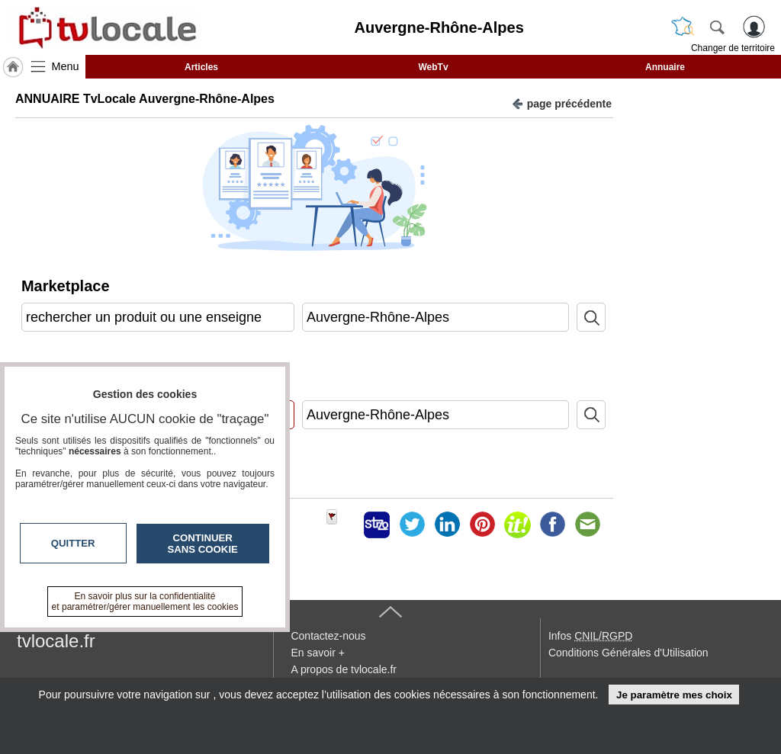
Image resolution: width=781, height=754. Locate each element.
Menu (65, 66)
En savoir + (317, 653)
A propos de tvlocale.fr (344, 669)
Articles (201, 67)
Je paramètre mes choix (674, 695)
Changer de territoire (733, 48)
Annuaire (665, 67)
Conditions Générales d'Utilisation (628, 653)
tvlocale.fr (56, 640)
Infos (590, 636)
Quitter (73, 543)
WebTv (433, 67)
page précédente (562, 102)
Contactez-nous (328, 636)
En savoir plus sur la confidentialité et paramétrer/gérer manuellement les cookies (145, 601)
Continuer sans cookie (203, 543)
